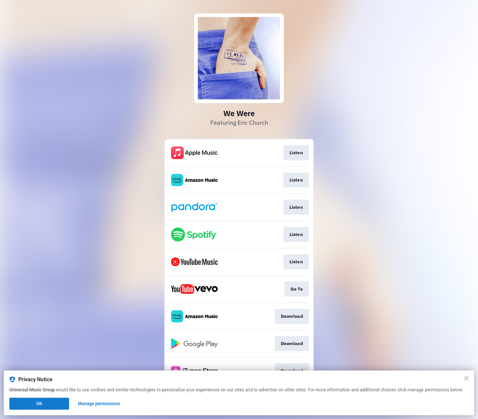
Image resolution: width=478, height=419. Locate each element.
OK (39, 403)
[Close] (466, 378)
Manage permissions (99, 403)
